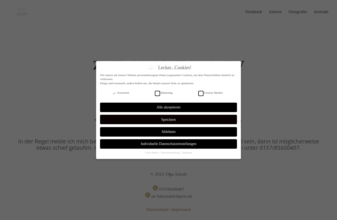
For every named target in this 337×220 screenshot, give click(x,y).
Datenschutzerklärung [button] (170, 153)
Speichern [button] (168, 120)
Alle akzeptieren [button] (168, 107)
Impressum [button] (187, 153)
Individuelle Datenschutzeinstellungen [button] (168, 144)
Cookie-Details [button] (152, 153)
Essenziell (120, 93)
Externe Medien (210, 93)
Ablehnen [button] (168, 132)
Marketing (164, 93)
